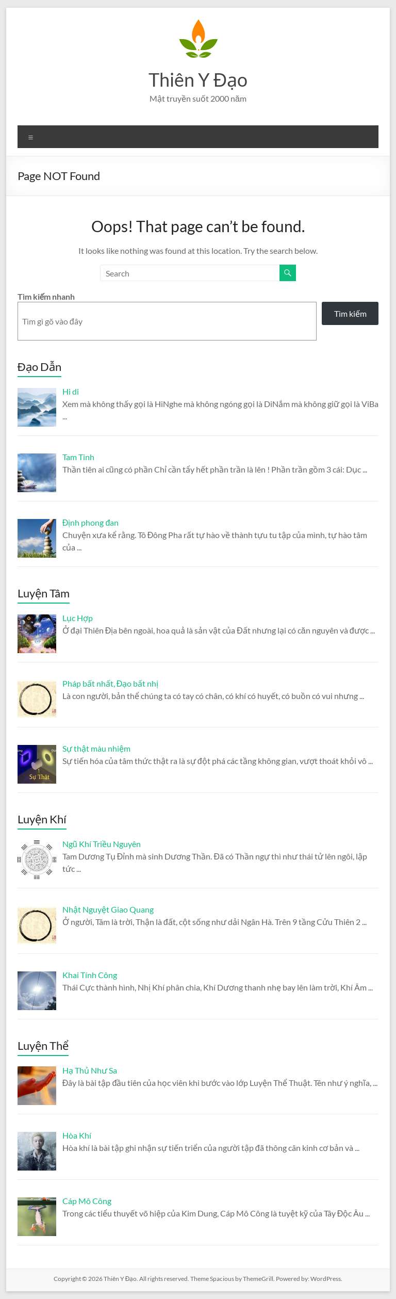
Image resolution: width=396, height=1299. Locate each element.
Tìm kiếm (350, 313)
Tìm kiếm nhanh (46, 296)
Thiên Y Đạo (198, 79)
